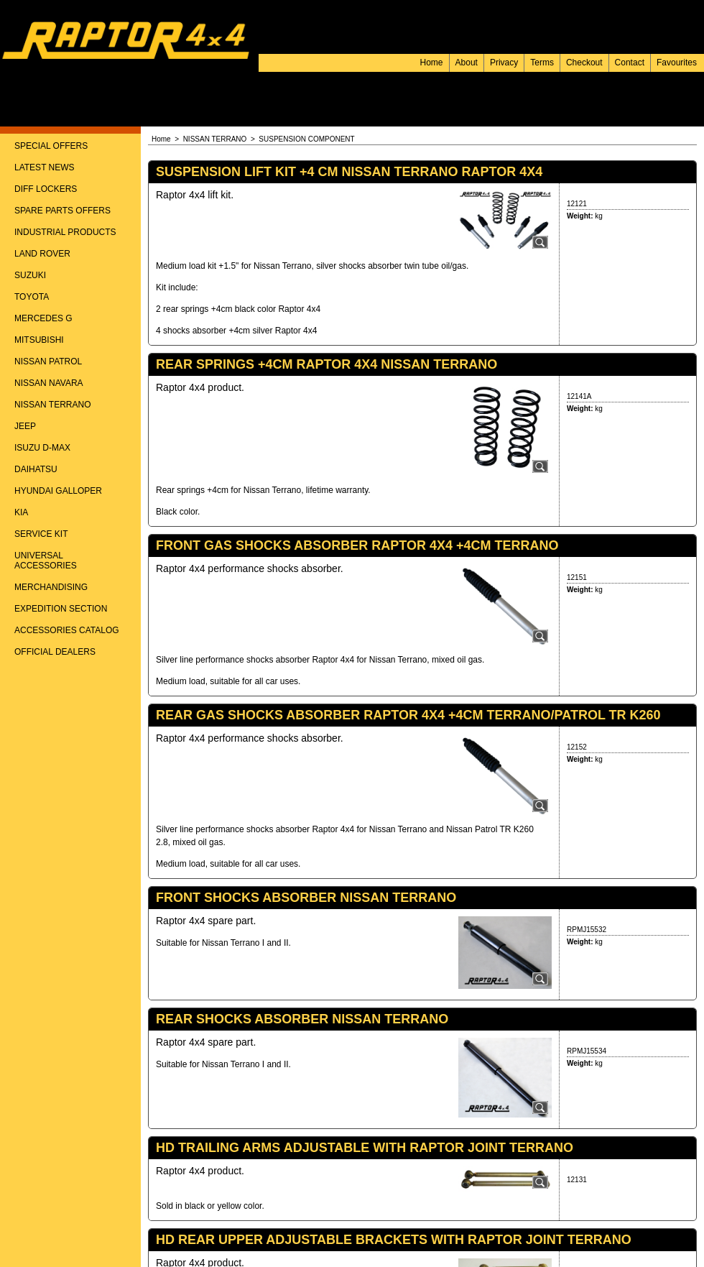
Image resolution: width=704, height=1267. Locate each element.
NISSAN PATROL (48, 361)
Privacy (504, 62)
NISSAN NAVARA (48, 383)
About (466, 62)
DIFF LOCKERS (45, 189)
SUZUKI (30, 275)
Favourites (677, 62)
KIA (21, 512)
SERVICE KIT (41, 534)
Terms (542, 62)
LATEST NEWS (44, 167)
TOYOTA (31, 297)
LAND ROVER (42, 254)
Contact (629, 62)
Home (431, 62)
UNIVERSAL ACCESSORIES (45, 560)
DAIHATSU (35, 469)
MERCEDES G (43, 318)
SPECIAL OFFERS (51, 146)
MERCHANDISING (51, 587)
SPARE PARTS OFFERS (62, 211)
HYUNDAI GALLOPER (58, 491)
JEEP (25, 426)
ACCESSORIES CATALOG (66, 630)
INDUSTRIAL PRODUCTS (65, 232)
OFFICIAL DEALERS (55, 652)
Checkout (584, 62)
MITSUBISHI (39, 340)
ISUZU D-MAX (42, 448)
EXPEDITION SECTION (60, 609)
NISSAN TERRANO (52, 405)
